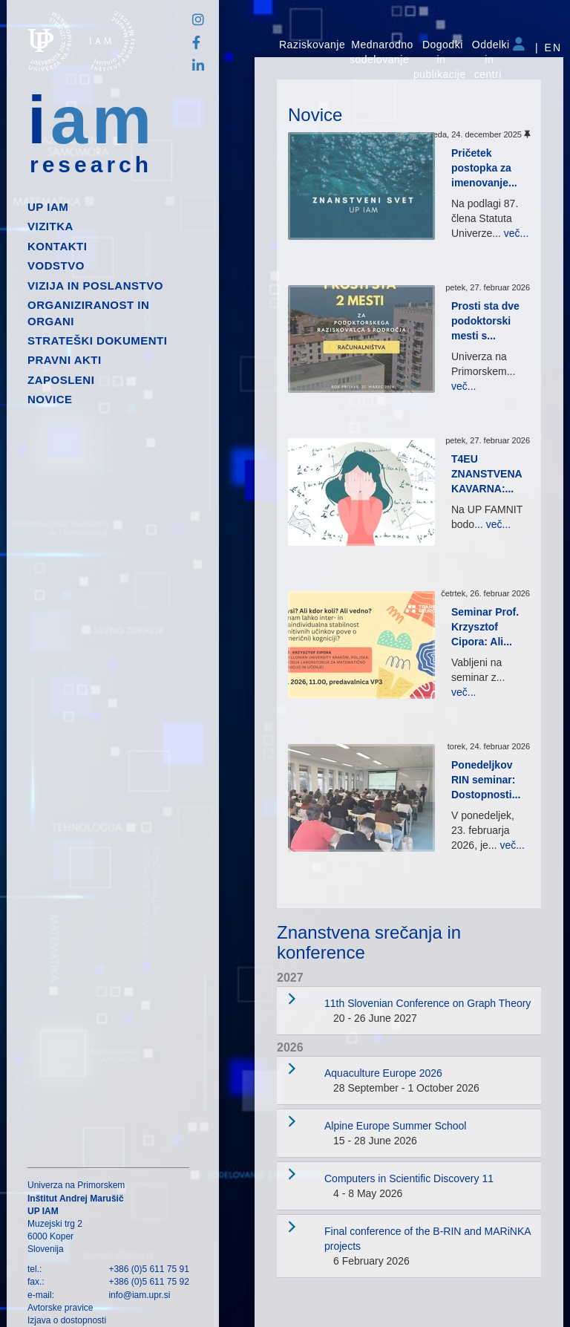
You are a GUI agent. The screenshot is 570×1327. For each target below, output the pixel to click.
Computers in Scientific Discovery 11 (409, 1178)
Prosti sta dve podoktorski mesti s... (485, 321)
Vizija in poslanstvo (95, 285)
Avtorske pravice (60, 1307)
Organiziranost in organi (88, 313)
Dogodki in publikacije (439, 59)
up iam (47, 206)
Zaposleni (60, 380)
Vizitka (50, 226)
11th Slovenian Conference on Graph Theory (427, 1003)
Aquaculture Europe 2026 (383, 1073)
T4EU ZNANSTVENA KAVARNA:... (486, 474)
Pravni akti (64, 359)
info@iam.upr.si (139, 1295)
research (91, 165)
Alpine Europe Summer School (395, 1126)
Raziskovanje (312, 44)
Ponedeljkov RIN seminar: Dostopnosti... (485, 780)
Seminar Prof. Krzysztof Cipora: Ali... (485, 627)
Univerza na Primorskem (76, 1185)
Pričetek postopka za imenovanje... (484, 168)
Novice (50, 399)
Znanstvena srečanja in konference (369, 942)
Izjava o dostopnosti (66, 1320)
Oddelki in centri (491, 59)
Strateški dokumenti (97, 340)
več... (516, 233)
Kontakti (57, 246)
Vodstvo (56, 265)
